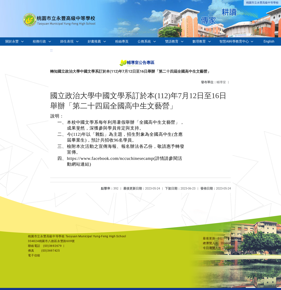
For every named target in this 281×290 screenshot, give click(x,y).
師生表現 (67, 41)
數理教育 (199, 41)
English (269, 41)
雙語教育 (171, 41)
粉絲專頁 (121, 41)
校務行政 (39, 41)
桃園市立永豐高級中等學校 (262, 2)
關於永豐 (12, 41)
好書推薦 (94, 41)
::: (51, 50)
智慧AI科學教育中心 (234, 41)
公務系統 (144, 41)
